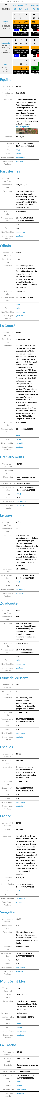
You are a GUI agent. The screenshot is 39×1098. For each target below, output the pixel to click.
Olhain (5, 65)
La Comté (7, 325)
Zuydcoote (9, 603)
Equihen (6, 21)
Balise (18, 154)
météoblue (20, 157)
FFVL (18, 150)
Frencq (5, 816)
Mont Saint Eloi (12, 981)
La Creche (8, 1045)
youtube (19, 161)
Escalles (6, 747)
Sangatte (7, 912)
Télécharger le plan (23, 127)
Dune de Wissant (14, 678)
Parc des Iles (5, 43)
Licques (6, 515)
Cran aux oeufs (12, 457)
